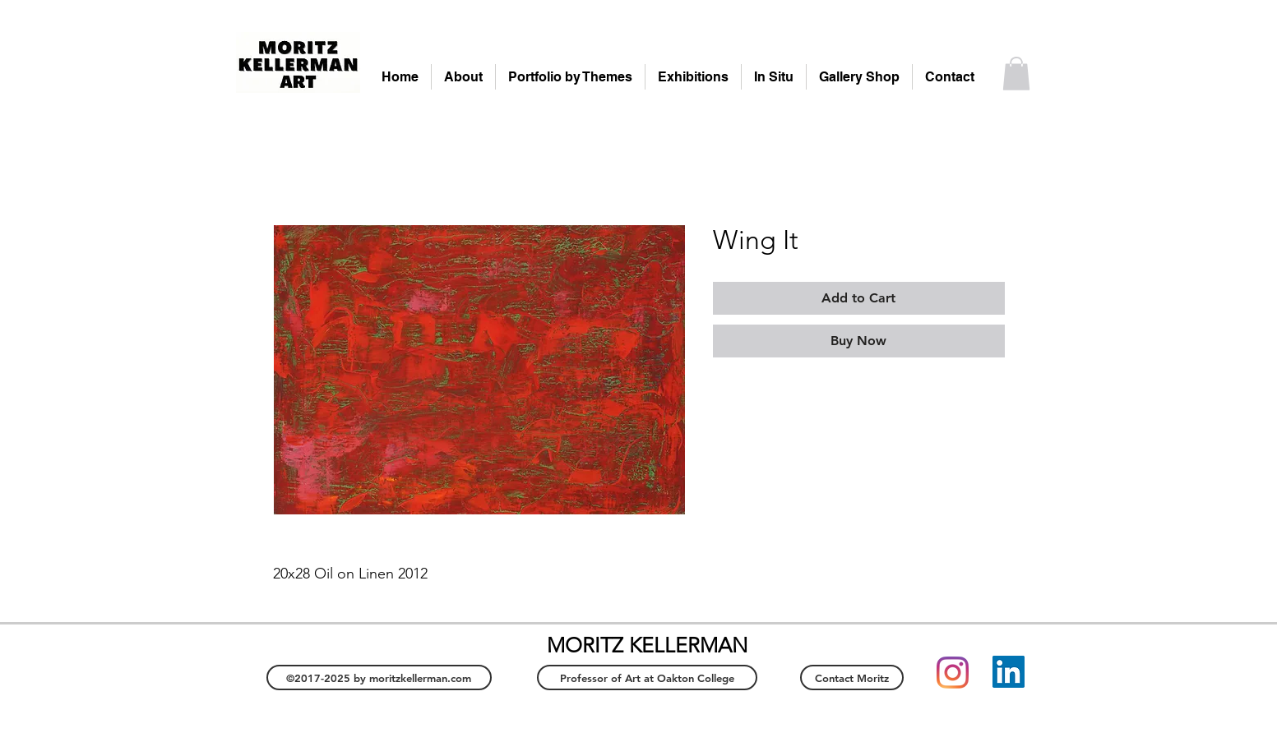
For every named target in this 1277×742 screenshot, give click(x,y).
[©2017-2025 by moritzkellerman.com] (379, 677)
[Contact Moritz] (852, 677)
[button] (1016, 73)
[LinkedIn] (1008, 672)
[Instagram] (953, 673)
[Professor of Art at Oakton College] (647, 677)
